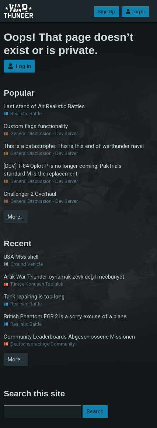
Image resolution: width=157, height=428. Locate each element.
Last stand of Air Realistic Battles (44, 106)
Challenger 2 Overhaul (30, 194)
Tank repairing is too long (34, 296)
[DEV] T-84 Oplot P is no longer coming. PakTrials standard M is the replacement (63, 170)
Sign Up (106, 11)
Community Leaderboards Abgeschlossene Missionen (69, 336)
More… (16, 216)
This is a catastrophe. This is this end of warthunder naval (74, 146)
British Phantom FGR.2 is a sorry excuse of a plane (65, 316)
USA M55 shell (21, 257)
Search (95, 411)
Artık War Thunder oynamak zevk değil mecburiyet (64, 276)
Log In (135, 11)
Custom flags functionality (36, 126)
